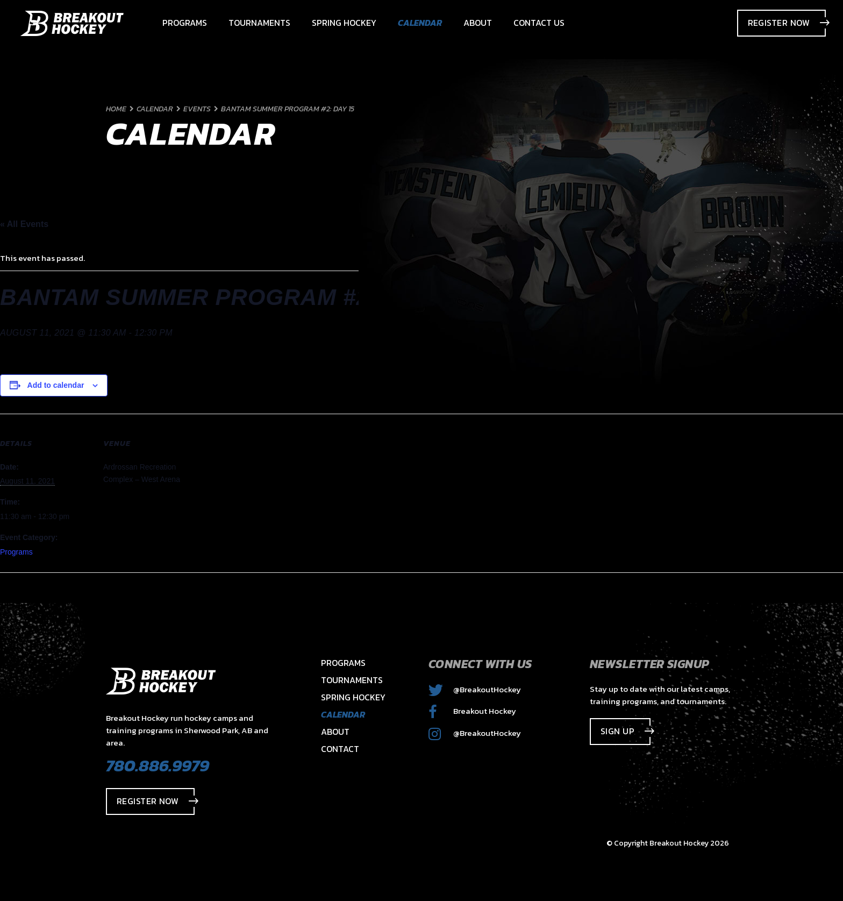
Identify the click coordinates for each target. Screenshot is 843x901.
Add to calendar (55, 385)
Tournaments (352, 680)
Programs (16, 552)
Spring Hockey (353, 697)
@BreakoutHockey (474, 689)
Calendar (343, 714)
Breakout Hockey (472, 711)
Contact (340, 749)
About (335, 731)
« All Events (24, 224)
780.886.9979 (157, 765)
